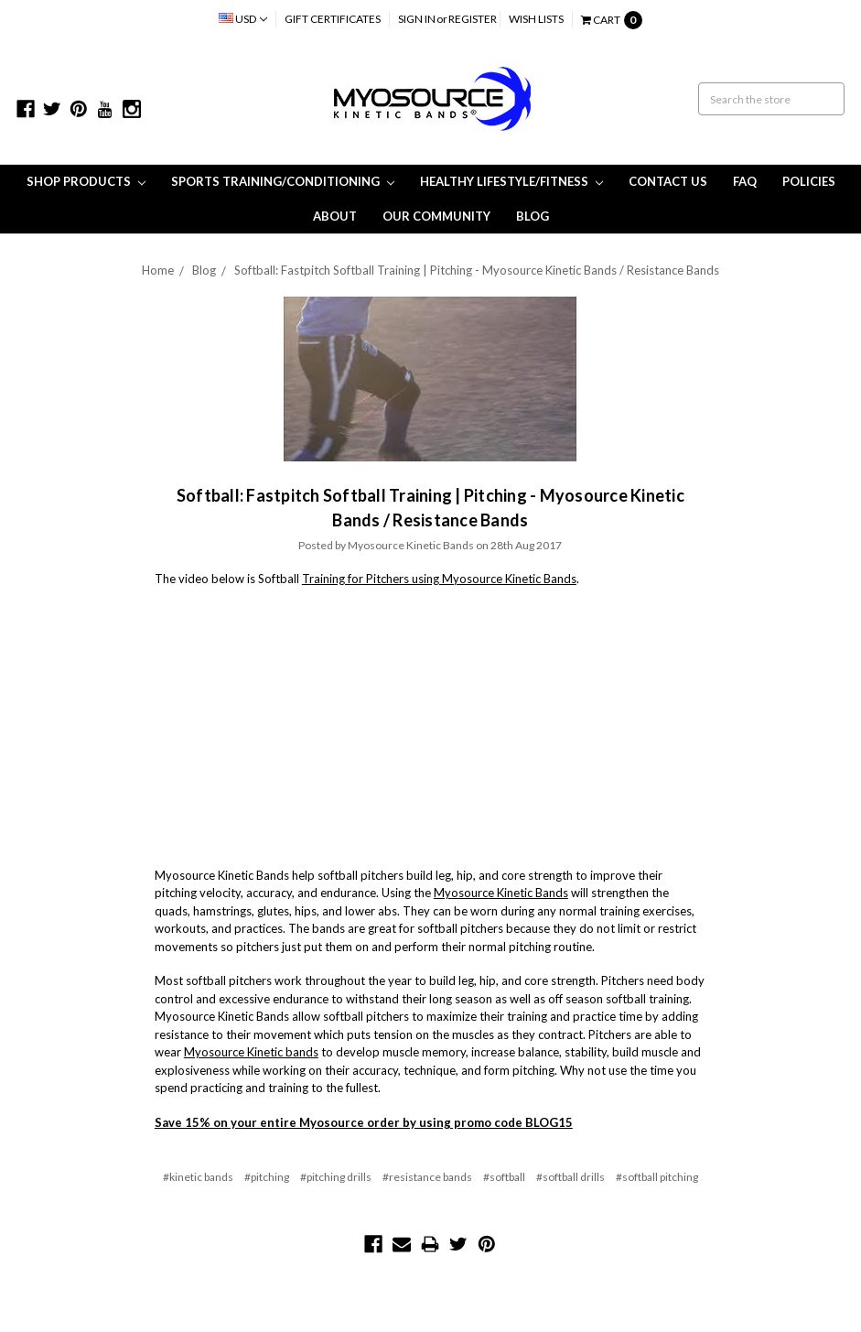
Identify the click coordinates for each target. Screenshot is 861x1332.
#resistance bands (427, 1177)
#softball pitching (657, 1177)
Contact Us (668, 181)
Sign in (417, 19)
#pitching (266, 1177)
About (335, 216)
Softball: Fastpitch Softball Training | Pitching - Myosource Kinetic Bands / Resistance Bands (476, 270)
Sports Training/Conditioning (282, 181)
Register (472, 19)
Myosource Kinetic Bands (501, 892)
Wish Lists (536, 19)
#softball (504, 1177)
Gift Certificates (333, 19)
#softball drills (570, 1177)
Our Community (436, 216)
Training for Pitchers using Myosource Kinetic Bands (439, 578)
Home (158, 270)
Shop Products (86, 181)
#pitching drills (335, 1177)
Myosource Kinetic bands (251, 1052)
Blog (532, 216)
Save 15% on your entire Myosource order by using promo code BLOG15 (364, 1122)
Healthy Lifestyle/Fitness (511, 181)
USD (243, 19)
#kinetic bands (198, 1177)
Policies (808, 181)
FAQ (745, 181)
